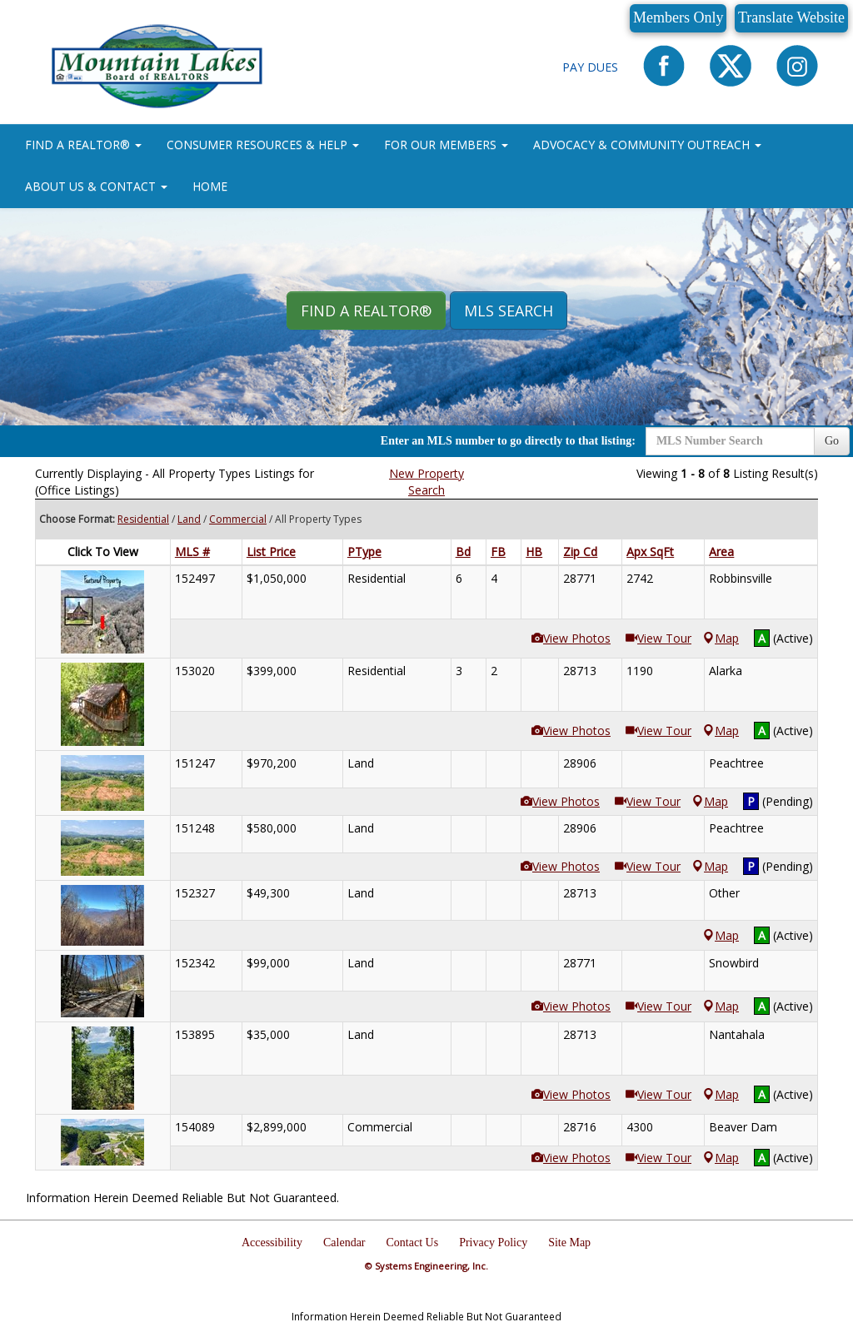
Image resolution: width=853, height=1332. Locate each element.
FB (498, 551)
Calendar (344, 1242)
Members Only (678, 17)
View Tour (658, 638)
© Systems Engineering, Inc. (426, 1266)
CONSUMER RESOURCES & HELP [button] (263, 144)
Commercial (238, 519)
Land (189, 519)
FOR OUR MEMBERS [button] (446, 144)
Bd (463, 551)
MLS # (192, 551)
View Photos (571, 638)
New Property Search (426, 481)
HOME (209, 186)
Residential (143, 519)
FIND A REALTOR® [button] (83, 144)
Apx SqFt (650, 551)
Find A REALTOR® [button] (366, 311)
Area (721, 551)
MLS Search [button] (508, 311)
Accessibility (272, 1242)
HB (534, 551)
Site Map (569, 1242)
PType (364, 551)
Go (832, 441)
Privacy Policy (493, 1242)
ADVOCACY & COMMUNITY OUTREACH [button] (647, 144)
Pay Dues (590, 67)
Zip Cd (580, 551)
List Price (271, 551)
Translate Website (791, 17)
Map (721, 638)
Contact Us (413, 1242)
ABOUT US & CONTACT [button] (96, 186)
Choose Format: (77, 519)
